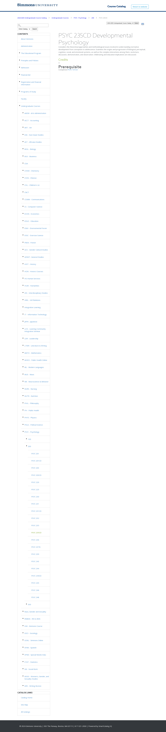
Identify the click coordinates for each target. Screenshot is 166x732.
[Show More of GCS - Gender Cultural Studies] (23, 249)
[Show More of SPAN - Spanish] (23, 647)
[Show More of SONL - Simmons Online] (23, 640)
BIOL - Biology (30, 149)
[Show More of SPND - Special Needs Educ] (23, 654)
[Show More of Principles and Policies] (19, 60)
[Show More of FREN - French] (23, 242)
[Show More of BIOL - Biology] (23, 148)
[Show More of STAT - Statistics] (23, 661)
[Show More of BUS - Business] (23, 156)
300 (29, 604)
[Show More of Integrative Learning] (23, 307)
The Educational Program (31, 53)
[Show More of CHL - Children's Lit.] (23, 184)
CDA (26, 163)
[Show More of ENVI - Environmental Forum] (23, 228)
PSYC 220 (35, 482)
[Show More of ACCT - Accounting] (23, 120)
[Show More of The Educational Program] (19, 53)
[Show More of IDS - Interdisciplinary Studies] (23, 292)
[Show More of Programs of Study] (19, 91)
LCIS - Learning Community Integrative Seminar (35, 330)
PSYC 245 (35, 583)
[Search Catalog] (33, 25)
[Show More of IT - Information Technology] (23, 314)
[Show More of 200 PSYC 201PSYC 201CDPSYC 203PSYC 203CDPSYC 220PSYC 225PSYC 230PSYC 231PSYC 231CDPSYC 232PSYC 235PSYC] (26, 446)
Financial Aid (25, 75)
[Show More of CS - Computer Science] (23, 206)
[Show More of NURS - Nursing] (23, 388)
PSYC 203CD (36, 475)
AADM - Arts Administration (35, 113)
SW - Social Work (31, 669)
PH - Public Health (31, 410)
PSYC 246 (35, 590)
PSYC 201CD (36, 461)
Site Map (24, 705)
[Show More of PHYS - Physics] (23, 417)
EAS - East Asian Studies (34, 135)
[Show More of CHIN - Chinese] (23, 177)
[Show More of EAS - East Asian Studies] (23, 134)
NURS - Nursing (30, 389)
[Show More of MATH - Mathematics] (23, 352)
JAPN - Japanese (30, 321)
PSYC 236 (35, 540)
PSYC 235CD (36, 532)
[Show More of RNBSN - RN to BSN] (23, 618)
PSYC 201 (35, 453)
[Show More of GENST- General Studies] (23, 256)
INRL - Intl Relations (32, 300)
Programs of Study (28, 92)
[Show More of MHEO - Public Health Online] (23, 359)
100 (29, 439)
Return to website (140, 7)
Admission (25, 67)
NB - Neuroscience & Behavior (36, 381)
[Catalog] (120, 23)
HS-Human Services (32, 278)
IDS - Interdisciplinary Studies (36, 293)
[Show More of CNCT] (23, 192)
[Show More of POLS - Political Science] (23, 424)
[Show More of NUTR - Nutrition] (23, 395)
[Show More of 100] (26, 439)
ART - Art (28, 127)
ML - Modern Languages (34, 367)
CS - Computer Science (33, 207)
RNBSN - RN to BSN (32, 619)
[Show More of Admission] (19, 67)
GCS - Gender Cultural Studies (36, 250)
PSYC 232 (35, 518)
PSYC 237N (35, 547)
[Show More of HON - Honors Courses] (23, 271)
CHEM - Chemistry (31, 171)
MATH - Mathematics (32, 353)
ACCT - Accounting (31, 120)
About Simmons (27, 39)
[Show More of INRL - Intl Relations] (23, 299)
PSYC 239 (35, 554)
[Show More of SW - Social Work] (23, 668)
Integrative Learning (32, 307)
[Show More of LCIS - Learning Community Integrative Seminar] (23, 328)
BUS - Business (30, 156)
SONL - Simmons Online (33, 640)
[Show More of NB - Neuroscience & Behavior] (23, 381)
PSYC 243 (35, 561)
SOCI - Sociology (30, 633)
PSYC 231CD (36, 511)
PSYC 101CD (73, 70)
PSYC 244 (35, 568)
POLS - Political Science (33, 425)
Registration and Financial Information (31, 83)
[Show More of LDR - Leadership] (23, 338)
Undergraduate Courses (60, 18)
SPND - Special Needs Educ (35, 655)
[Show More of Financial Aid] (19, 74)
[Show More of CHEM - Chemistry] (23, 170)
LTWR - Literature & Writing (35, 346)
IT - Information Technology (35, 314)
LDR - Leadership (31, 338)
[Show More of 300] (26, 604)
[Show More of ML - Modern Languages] (23, 367)
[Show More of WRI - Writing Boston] (23, 685)
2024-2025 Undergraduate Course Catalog (32, 18)
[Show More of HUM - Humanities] (23, 285)
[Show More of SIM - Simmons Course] (23, 625)
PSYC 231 (35, 504)
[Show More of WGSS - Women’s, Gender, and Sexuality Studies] (23, 676)
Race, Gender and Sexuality (35, 612)
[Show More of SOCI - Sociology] (23, 633)
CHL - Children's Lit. (32, 185)
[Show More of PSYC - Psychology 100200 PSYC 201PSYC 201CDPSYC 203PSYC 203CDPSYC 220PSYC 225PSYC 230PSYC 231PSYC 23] (23, 431)
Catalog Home (26, 697)
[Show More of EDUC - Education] (23, 220)
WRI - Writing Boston (32, 686)
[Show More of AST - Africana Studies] (23, 141)
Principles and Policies (29, 60)
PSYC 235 (35, 525)
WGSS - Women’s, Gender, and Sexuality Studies (36, 677)
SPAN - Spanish (30, 647)
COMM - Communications (34, 199)
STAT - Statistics (31, 662)
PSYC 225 (35, 489)
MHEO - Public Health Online (35, 360)
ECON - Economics (31, 214)
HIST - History (30, 264)
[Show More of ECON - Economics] (23, 213)
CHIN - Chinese (30, 178)
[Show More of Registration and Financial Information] (19, 81)
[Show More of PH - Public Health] (23, 410)
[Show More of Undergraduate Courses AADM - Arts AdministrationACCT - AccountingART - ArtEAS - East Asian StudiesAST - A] (19, 105)
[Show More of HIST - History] (23, 263)
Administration (26, 46)
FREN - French (30, 242)
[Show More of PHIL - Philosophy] (23, 403)
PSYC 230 (35, 496)
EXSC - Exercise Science (33, 235)
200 (93, 18)
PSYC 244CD (36, 576)
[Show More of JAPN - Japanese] (23, 321)
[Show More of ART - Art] (23, 127)
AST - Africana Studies (33, 142)
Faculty (24, 99)
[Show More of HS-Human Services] (23, 278)
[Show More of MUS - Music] (23, 374)
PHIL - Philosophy (31, 403)
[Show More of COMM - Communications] (23, 199)
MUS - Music (29, 374)
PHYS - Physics (30, 417)
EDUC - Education (31, 221)
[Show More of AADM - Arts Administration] (23, 113)
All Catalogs (25, 712)
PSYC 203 (35, 468)
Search (35, 29)
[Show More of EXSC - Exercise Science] (23, 235)
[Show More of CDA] (23, 163)
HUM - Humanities (31, 286)
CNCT (26, 192)
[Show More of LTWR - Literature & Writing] (23, 345)
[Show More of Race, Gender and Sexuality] (23, 611)
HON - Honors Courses (33, 271)
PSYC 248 (35, 597)
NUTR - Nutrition (31, 396)
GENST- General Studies (34, 257)
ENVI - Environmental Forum (35, 228)
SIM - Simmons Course (33, 626)
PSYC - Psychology (80, 18)
